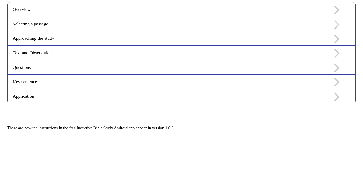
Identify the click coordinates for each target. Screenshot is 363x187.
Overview (176, 10)
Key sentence (176, 82)
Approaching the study (176, 38)
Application (176, 96)
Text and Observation (176, 53)
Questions (176, 67)
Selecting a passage (176, 24)
